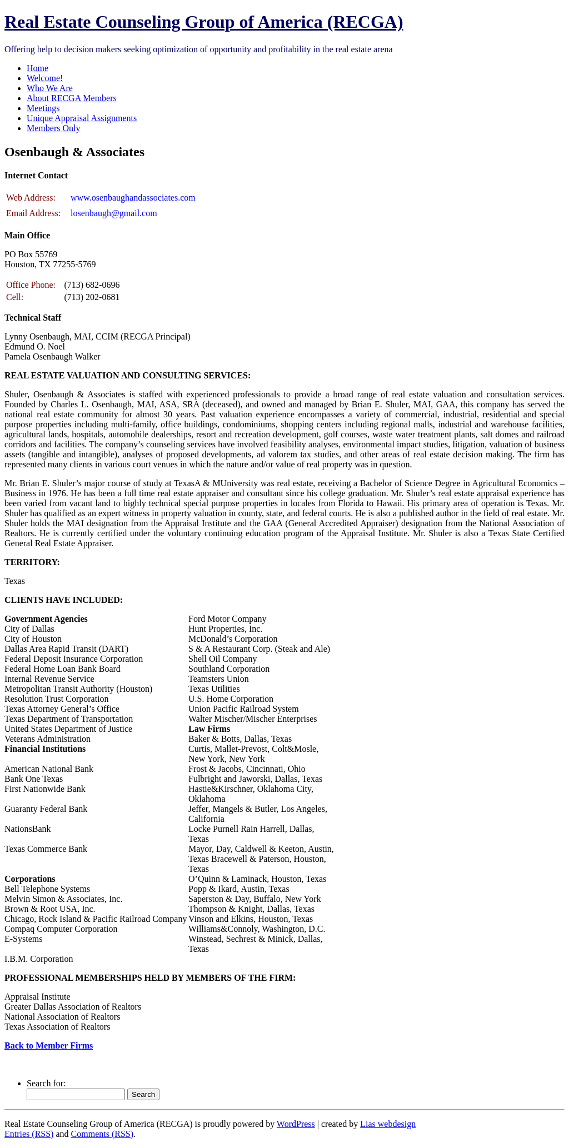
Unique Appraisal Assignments (82, 118)
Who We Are (50, 88)
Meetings (43, 108)
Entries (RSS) (28, 1134)
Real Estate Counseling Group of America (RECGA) (203, 22)
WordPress (296, 1124)
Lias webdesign (388, 1124)
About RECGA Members (72, 98)
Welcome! (45, 78)
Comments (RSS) (102, 1134)
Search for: (46, 1083)
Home (37, 68)
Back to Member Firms (48, 1045)
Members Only (53, 128)
